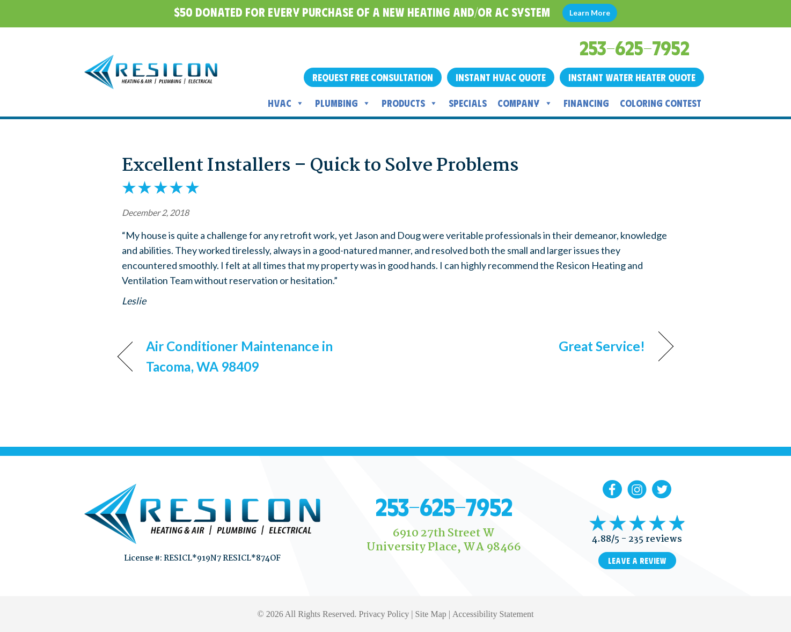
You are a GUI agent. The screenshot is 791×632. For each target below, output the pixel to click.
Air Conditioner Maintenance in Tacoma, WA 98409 (239, 356)
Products (410, 103)
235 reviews (655, 539)
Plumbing (343, 103)
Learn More (589, 12)
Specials (468, 103)
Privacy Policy (384, 614)
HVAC (286, 103)
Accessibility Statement (493, 614)
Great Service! (602, 346)
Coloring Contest (660, 103)
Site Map (430, 614)
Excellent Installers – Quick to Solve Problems (320, 165)
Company (525, 103)
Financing (586, 103)
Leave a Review (637, 560)
